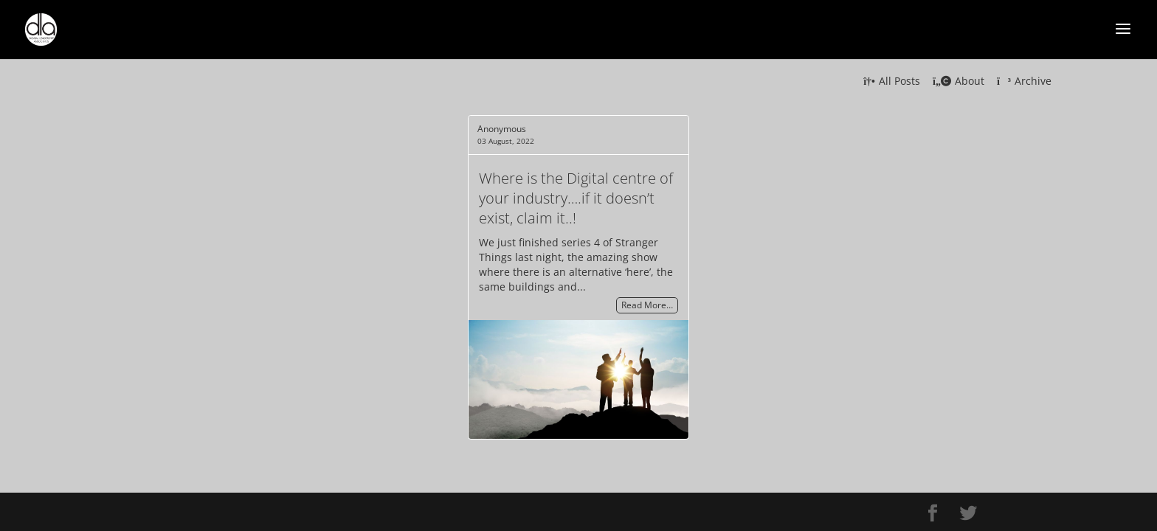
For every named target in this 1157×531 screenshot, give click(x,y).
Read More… (647, 305)
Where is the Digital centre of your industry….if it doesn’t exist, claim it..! (576, 198)
